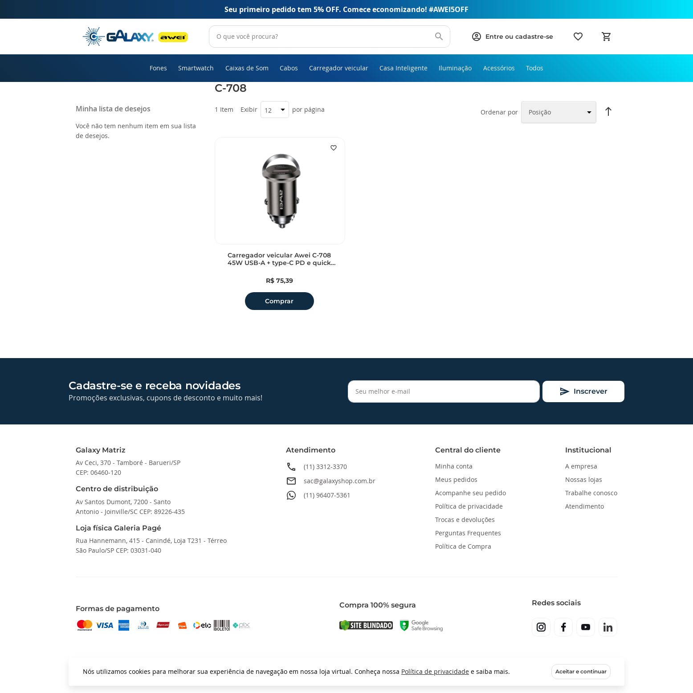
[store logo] (135, 36)
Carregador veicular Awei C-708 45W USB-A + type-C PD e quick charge (279, 262)
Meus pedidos (456, 479)
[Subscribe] (583, 391)
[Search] (439, 36)
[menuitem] (146, 69)
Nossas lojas (583, 479)
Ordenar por (499, 115)
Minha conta (454, 466)
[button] (333, 151)
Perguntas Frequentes (468, 533)
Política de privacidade (435, 671)
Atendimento (584, 506)
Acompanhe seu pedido (470, 493)
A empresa (581, 466)
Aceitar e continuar (581, 671)
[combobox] (329, 36)
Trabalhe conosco (591, 493)
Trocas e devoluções (465, 519)
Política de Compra (463, 546)
